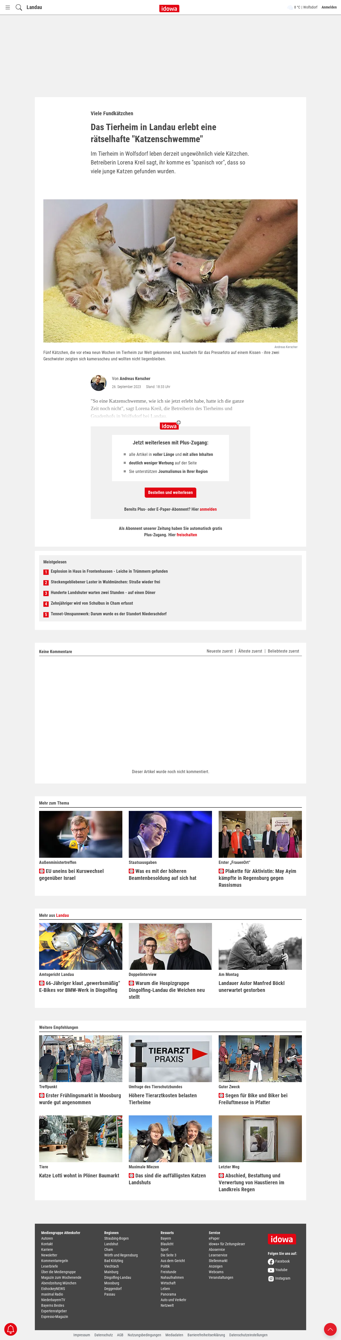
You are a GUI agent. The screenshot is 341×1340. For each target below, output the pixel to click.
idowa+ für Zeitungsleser (227, 1244)
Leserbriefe (49, 1266)
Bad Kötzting (113, 1261)
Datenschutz (103, 1335)
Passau (109, 1294)
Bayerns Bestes (52, 1305)
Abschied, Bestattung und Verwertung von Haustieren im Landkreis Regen (251, 1182)
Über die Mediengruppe (58, 1272)
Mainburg (111, 1272)
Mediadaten (174, 1335)
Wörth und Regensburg (121, 1255)
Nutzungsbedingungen (144, 1335)
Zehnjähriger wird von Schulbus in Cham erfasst (92, 603)
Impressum (81, 1335)
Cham (108, 1249)
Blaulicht (167, 1244)
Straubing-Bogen (116, 1238)
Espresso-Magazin (54, 1316)
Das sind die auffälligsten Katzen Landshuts (167, 1179)
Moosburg (111, 1283)
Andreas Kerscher (135, 378)
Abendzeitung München (58, 1283)
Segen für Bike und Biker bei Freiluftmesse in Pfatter (253, 1099)
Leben (165, 1289)
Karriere (47, 1249)
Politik (165, 1266)
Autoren (47, 1238)
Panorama (168, 1294)
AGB (120, 1335)
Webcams (216, 1272)
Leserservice (218, 1255)
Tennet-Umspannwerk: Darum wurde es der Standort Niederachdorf (109, 613)
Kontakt (47, 1244)
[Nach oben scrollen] (330, 1328)
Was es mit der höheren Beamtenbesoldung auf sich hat (162, 874)
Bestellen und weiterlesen (170, 492)
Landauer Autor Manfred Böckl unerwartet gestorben (252, 986)
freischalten (187, 534)
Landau (34, 7)
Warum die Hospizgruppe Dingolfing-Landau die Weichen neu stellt (167, 990)
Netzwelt (167, 1305)
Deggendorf (113, 1289)
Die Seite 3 (168, 1255)
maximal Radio (52, 1294)
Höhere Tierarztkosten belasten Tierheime (163, 1099)
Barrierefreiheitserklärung (206, 1335)
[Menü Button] (7, 7)
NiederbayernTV (53, 1300)
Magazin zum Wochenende (61, 1277)
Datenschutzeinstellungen (248, 1335)
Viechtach (111, 1266)
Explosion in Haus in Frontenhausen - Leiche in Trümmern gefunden (109, 571)
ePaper (214, 1238)
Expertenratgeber (54, 1311)
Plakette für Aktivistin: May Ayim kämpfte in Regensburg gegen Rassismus (257, 878)
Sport (164, 1249)
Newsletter (49, 1255)
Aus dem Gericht (173, 1261)
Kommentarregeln (54, 1261)
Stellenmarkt (218, 1261)
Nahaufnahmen (172, 1277)
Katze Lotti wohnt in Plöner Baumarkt (79, 1175)
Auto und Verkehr (173, 1300)
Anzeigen (216, 1266)
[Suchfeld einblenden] (18, 7)
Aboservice (217, 1249)
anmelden (208, 509)
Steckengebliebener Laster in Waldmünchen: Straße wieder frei (105, 581)
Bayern (166, 1238)
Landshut (111, 1244)
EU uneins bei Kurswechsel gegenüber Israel (71, 874)
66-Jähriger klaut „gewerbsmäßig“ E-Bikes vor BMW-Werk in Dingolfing (79, 986)
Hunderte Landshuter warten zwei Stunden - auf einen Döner (103, 592)
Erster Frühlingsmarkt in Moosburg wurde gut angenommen (80, 1099)
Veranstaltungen (221, 1277)
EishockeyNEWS (53, 1289)
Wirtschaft (168, 1283)
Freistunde (168, 1272)
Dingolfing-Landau (117, 1277)
